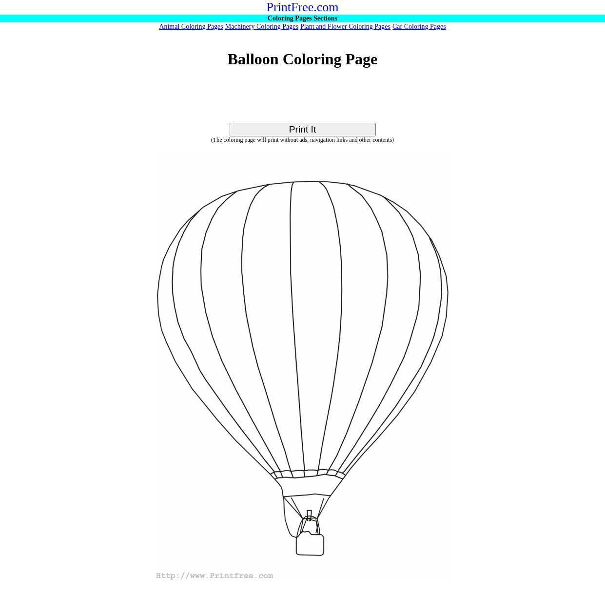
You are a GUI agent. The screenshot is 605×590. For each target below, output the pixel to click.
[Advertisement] (302, 101)
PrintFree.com (302, 7)
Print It (302, 129)
